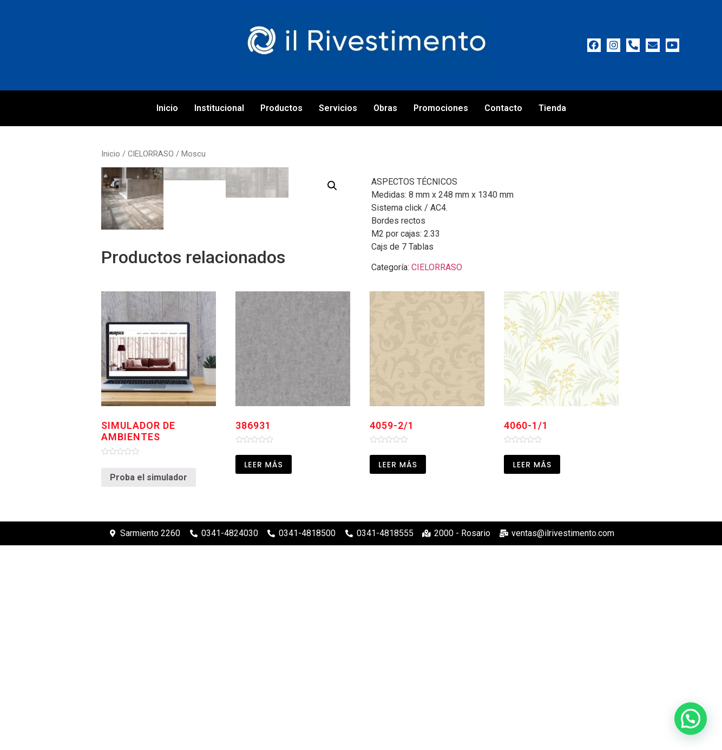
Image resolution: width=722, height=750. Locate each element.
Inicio (167, 108)
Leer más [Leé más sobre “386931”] (263, 669)
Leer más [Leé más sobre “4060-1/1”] (532, 669)
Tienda (552, 108)
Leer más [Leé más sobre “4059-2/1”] (397, 669)
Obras (385, 108)
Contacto (503, 108)
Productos (281, 108)
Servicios (338, 108)
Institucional (219, 108)
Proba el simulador (148, 681)
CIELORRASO (151, 154)
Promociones (440, 108)
